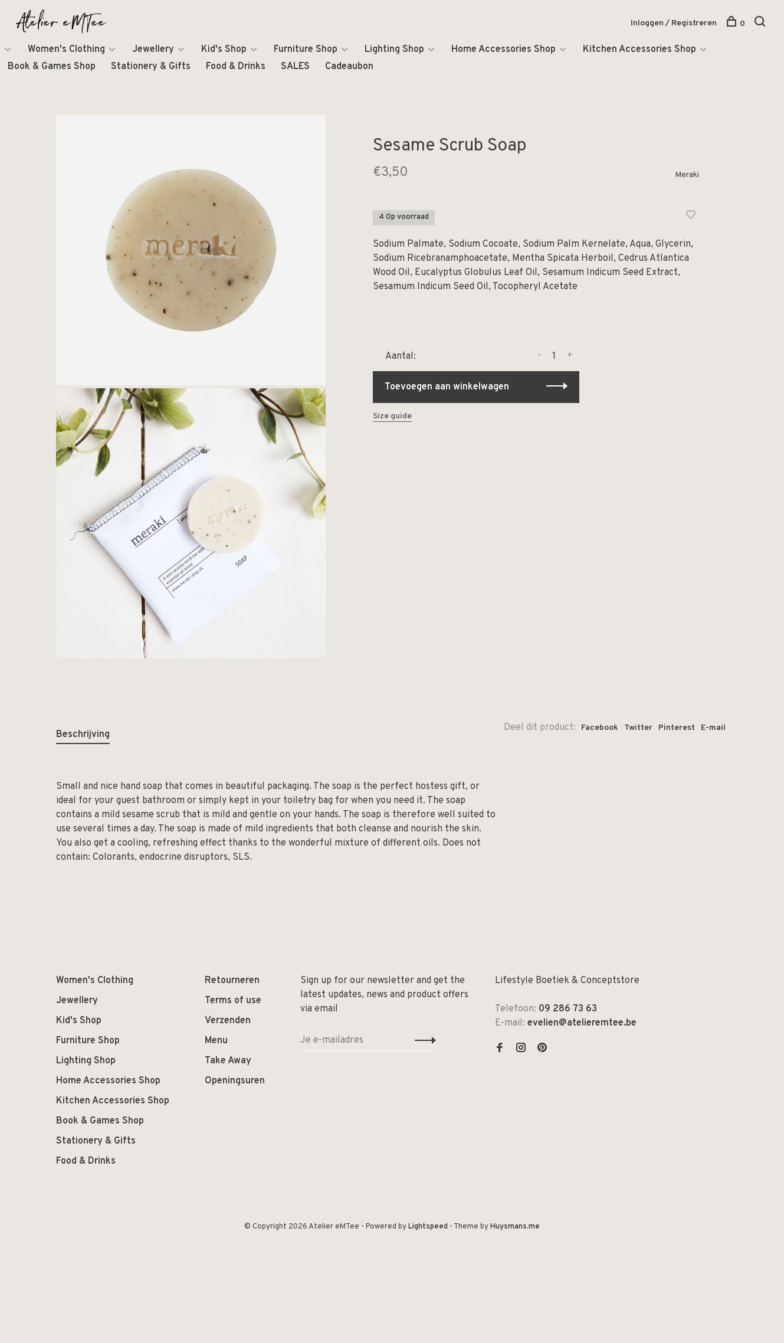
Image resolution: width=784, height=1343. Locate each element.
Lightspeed (428, 1226)
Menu (216, 1041)
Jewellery (153, 49)
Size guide (392, 416)
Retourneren (232, 981)
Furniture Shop (305, 49)
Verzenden (228, 1021)
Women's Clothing (66, 49)
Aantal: (400, 356)
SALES (295, 67)
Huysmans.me (515, 1226)
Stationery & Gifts (151, 67)
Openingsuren (235, 1081)
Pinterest (676, 728)
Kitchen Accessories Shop (639, 49)
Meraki (687, 175)
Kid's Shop (224, 49)
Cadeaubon (349, 67)
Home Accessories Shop (503, 49)
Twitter (638, 728)
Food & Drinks (235, 67)
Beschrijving (83, 735)
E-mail (713, 728)
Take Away (228, 1061)
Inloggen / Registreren (674, 23)
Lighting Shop (394, 49)
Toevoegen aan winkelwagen (447, 387)
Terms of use (233, 1001)
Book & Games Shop (52, 67)
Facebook (599, 728)
